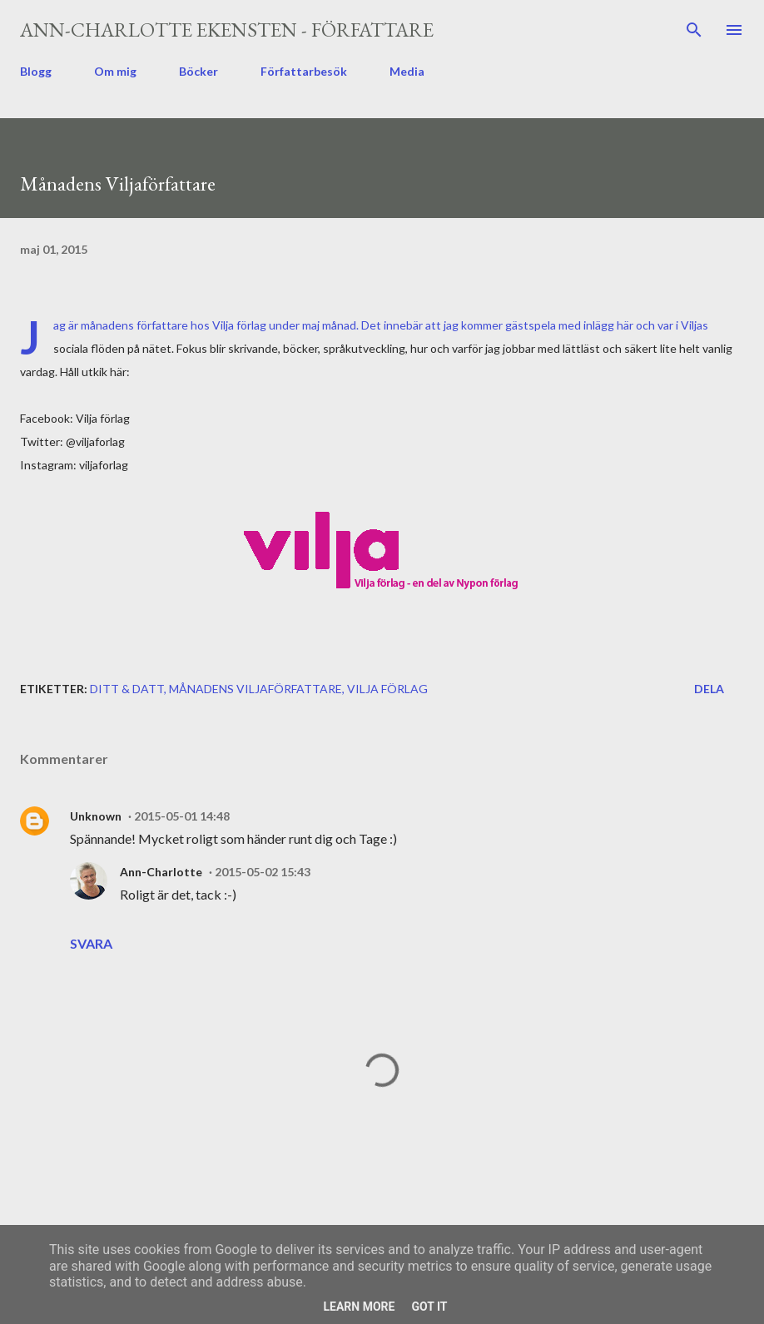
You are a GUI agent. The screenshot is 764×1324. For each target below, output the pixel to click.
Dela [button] (709, 689)
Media (406, 71)
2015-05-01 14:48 (182, 816)
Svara (91, 943)
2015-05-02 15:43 (262, 872)
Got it (429, 1306)
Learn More (358, 1306)
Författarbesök (303, 71)
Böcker (198, 71)
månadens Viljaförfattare (255, 689)
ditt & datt (127, 689)
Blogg (36, 71)
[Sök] (694, 30)
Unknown (96, 816)
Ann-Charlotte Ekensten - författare (227, 29)
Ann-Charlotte (161, 872)
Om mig (115, 71)
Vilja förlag (239, 325)
